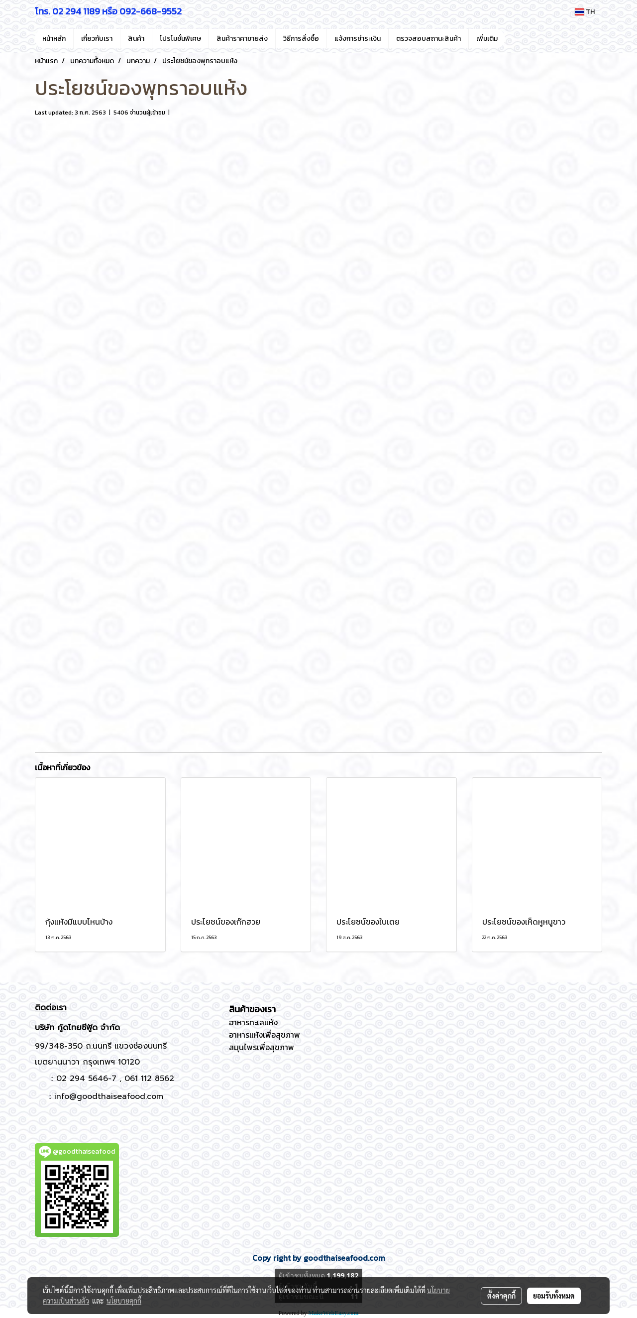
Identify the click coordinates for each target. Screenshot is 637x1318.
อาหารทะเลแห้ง (253, 1022)
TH (585, 11)
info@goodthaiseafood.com (108, 1096)
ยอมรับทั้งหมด (554, 1295)
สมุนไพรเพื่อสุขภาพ (261, 1047)
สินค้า (136, 38)
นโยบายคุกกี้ (123, 1300)
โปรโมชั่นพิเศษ (180, 38)
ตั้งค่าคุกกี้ (501, 1295)
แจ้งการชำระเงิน (357, 38)
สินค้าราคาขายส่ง (242, 38)
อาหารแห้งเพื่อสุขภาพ (264, 1035)
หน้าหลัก (54, 38)
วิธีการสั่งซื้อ (301, 38)
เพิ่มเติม (487, 38)
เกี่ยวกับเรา (96, 38)
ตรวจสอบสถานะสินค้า (428, 38)
